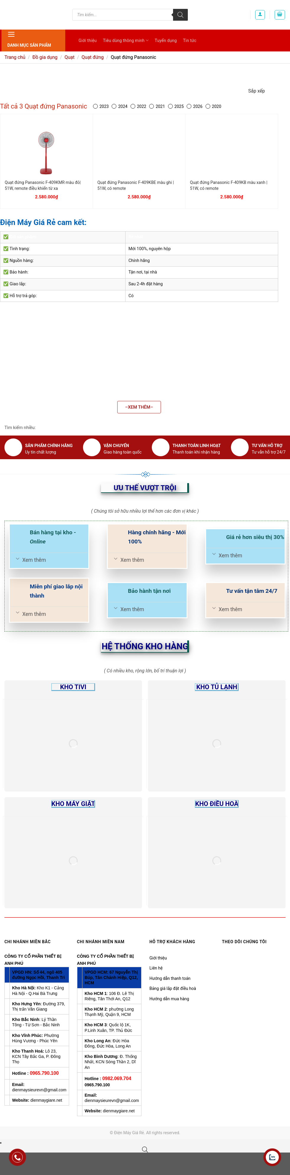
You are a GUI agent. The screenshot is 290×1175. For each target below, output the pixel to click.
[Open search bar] (145, 1150)
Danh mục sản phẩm (29, 39)
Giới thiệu (88, 40)
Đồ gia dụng (44, 57)
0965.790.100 (44, 1073)
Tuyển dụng (166, 40)
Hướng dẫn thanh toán (169, 978)
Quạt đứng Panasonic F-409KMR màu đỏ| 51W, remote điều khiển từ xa (43, 185)
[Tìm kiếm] (180, 15)
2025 (176, 106)
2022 (138, 106)
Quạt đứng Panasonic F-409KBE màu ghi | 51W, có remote (135, 185)
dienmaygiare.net (46, 1100)
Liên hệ (156, 968)
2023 (101, 106)
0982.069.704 (116, 1078)
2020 (213, 106)
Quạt (69, 57)
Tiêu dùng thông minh (126, 40)
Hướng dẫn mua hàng (169, 998)
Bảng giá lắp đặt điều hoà (172, 988)
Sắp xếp (256, 91)
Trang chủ (14, 57)
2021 (157, 106)
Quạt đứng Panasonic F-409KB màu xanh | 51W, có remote (228, 185)
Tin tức (190, 40)
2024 (119, 106)
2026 (194, 106)
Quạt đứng (93, 57)
